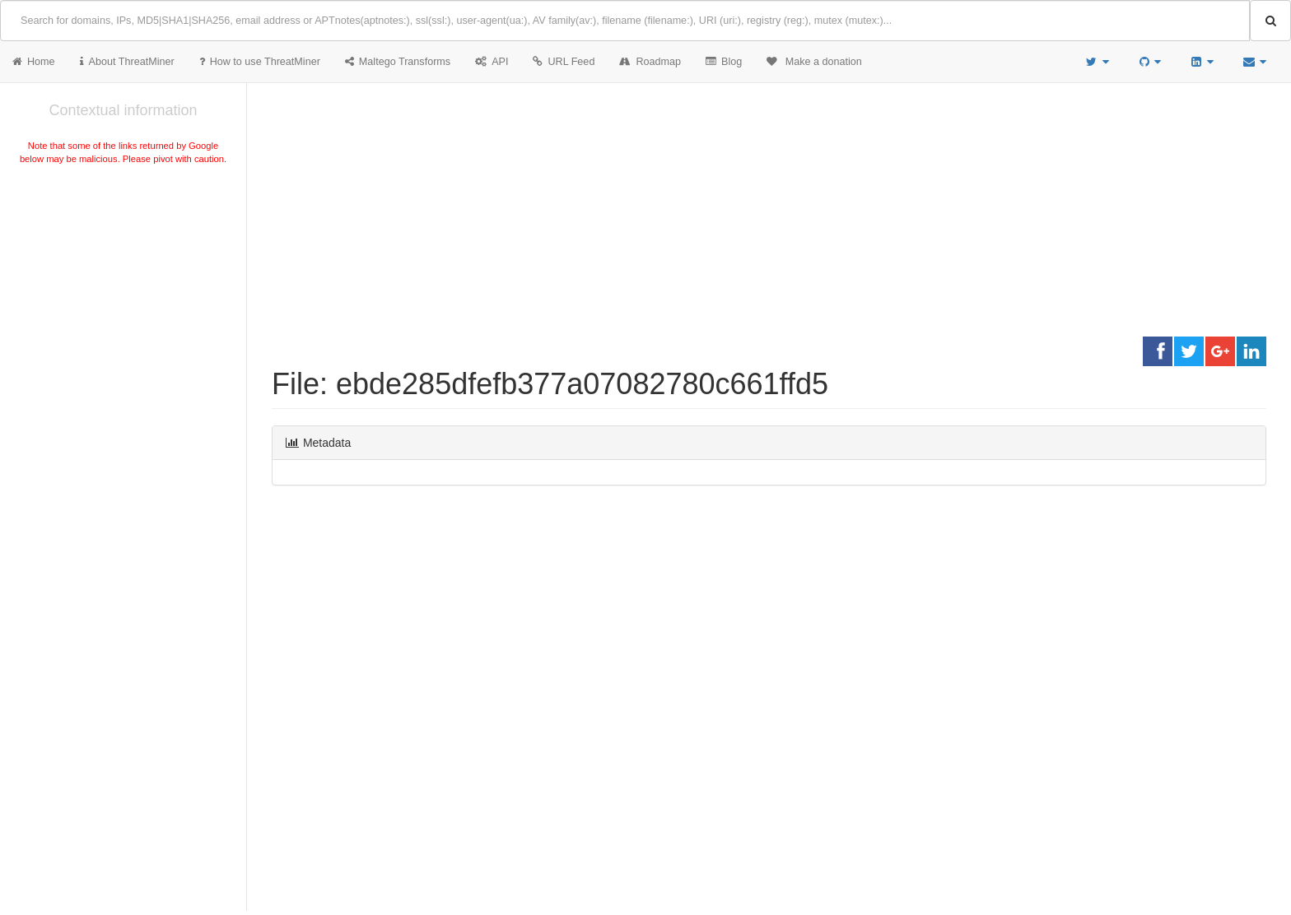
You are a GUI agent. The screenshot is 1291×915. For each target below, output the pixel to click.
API (491, 61)
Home (33, 61)
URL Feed (563, 61)
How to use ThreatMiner (259, 61)
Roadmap (650, 61)
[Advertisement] (123, 291)
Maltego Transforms (397, 61)
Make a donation (814, 61)
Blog (724, 61)
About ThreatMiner (127, 61)
